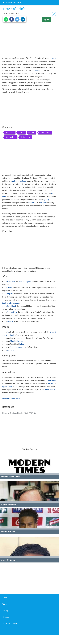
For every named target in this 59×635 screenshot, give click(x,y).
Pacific (31, 132)
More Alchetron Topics (11, 399)
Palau (21, 344)
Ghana (9, 287)
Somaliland (11, 306)
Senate (50, 383)
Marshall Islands (16, 341)
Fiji (8, 332)
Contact (5, 617)
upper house (7, 386)
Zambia (10, 321)
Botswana (11, 281)
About (4, 597)
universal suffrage (19, 181)
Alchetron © (9, 623)
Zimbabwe (51, 380)
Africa (21, 132)
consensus (32, 202)
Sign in (47, 20)
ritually (43, 202)
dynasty (46, 199)
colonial (53, 58)
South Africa (12, 312)
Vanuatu (10, 350)
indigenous (36, 70)
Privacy (5, 610)
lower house (50, 389)
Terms (4, 604)
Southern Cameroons (10, 303)
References (25, 137)
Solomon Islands (16, 347)
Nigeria (10, 294)
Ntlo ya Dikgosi (25, 281)
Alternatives (10, 137)
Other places (45, 132)
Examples (9, 132)
